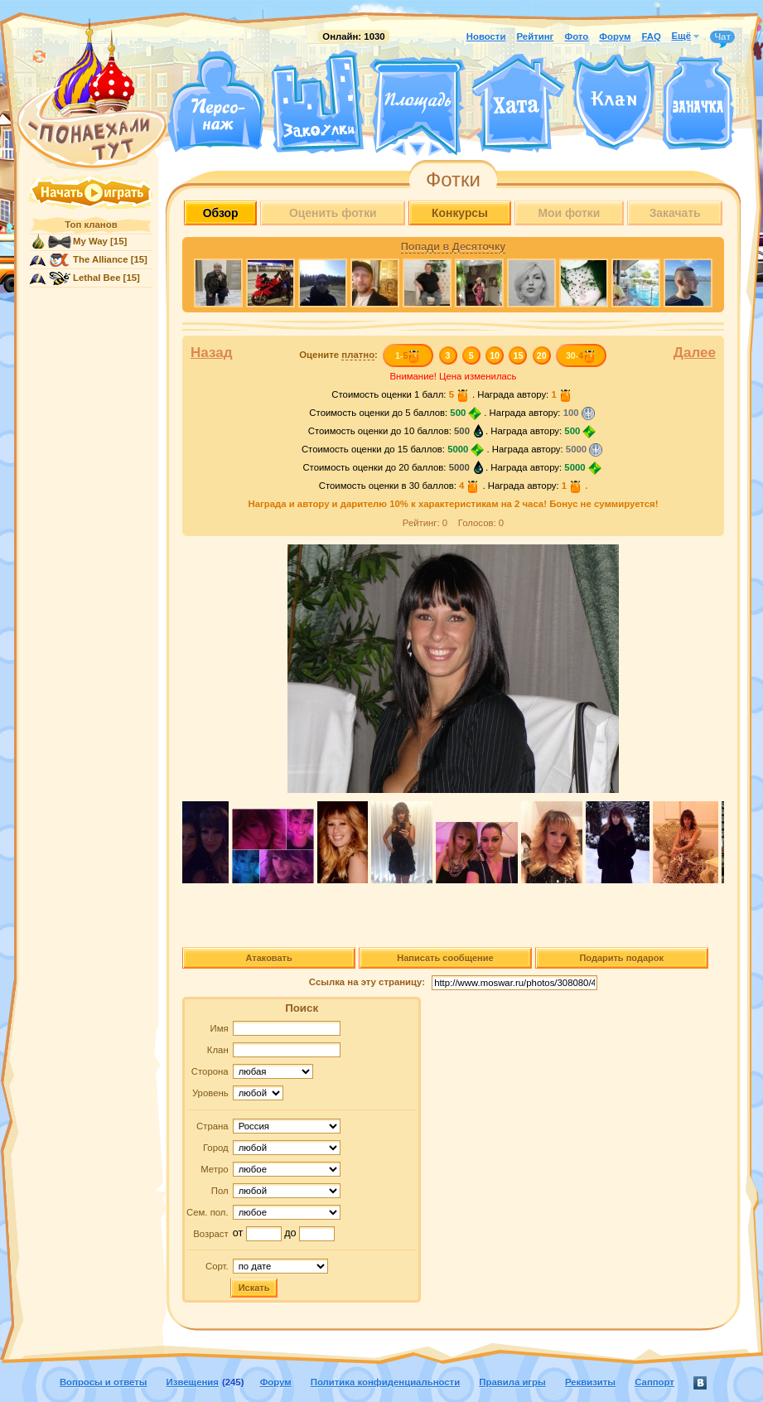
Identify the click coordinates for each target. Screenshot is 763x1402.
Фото (576, 36)
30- (581, 355)
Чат (722, 37)
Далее (695, 352)
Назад (212, 352)
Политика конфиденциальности (385, 1382)
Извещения (193, 1382)
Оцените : (338, 355)
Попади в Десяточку (453, 247)
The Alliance (100, 259)
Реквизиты (590, 1382)
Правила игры (512, 1382)
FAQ (650, 36)
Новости (486, 36)
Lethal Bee (96, 278)
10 (495, 355)
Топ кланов (91, 225)
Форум (614, 36)
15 (519, 355)
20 (542, 355)
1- (408, 355)
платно (357, 355)
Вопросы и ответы (103, 1382)
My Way (90, 241)
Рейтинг (535, 36)
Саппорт (654, 1382)
